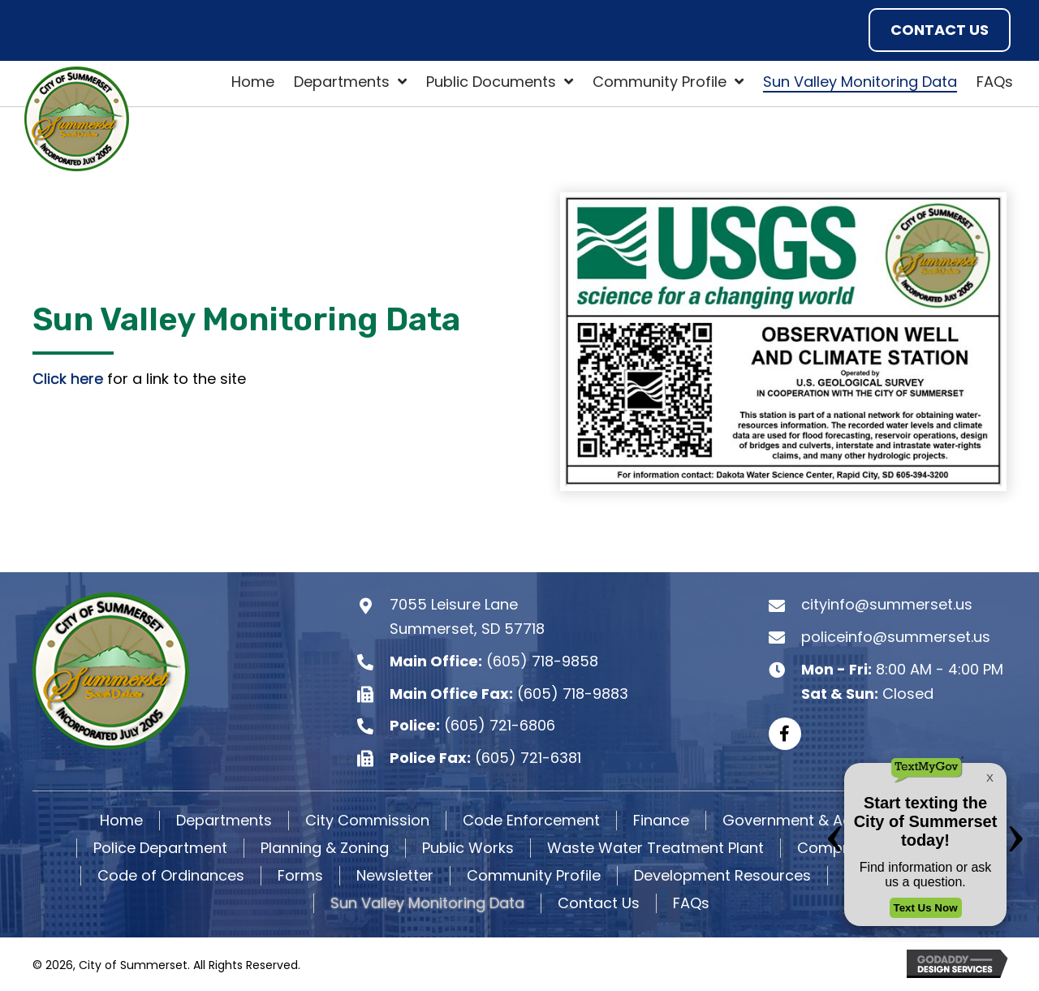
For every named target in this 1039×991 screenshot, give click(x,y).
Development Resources (722, 875)
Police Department (160, 848)
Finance (661, 820)
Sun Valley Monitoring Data (427, 903)
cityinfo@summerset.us (886, 605)
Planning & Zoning (325, 848)
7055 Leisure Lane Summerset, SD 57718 (467, 617)
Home (121, 820)
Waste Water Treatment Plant (655, 848)
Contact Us (599, 903)
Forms (300, 875)
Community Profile (534, 875)
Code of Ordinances (170, 875)
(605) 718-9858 (542, 661)
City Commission (367, 820)
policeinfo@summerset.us (895, 637)
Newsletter (394, 875)
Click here (67, 379)
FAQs (691, 903)
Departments (224, 820)
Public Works (468, 848)
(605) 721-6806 (499, 725)
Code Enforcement (531, 820)
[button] (940, 30)
